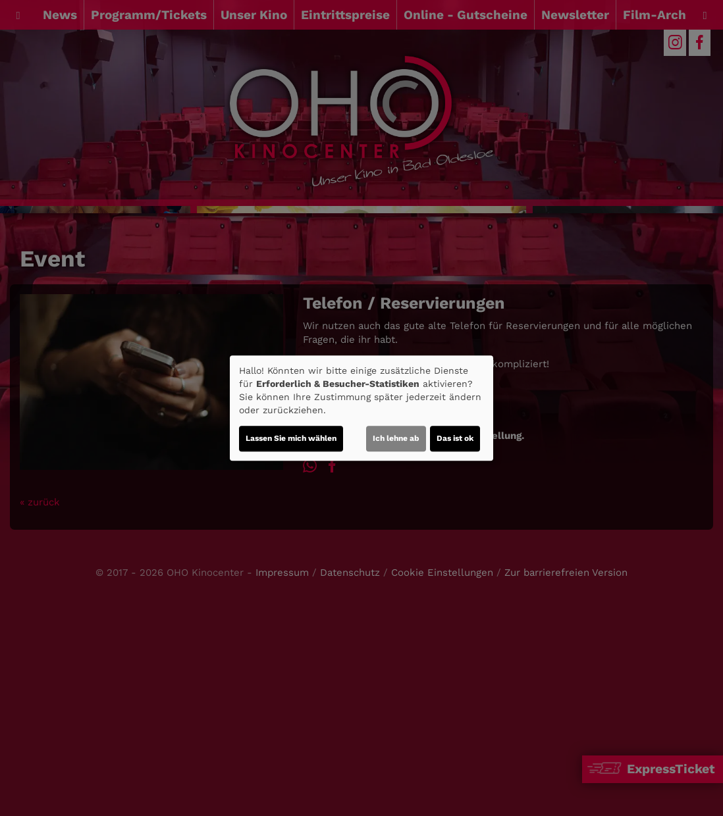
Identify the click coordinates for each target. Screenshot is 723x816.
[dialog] (361, 408)
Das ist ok (455, 438)
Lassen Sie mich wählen (291, 438)
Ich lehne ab (396, 438)
